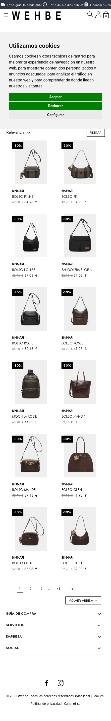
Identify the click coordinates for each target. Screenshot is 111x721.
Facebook (47, 683)
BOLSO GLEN (71, 490)
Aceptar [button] (55, 97)
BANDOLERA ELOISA (76, 270)
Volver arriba (83, 600)
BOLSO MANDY (73, 416)
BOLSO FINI (70, 196)
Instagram (60, 683)
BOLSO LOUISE (23, 270)
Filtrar (96, 132)
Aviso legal (83, 696)
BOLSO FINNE (22, 196)
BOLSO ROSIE (22, 343)
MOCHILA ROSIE (24, 416)
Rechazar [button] (55, 106)
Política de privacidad (46, 703)
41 (59, 588)
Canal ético (72, 703)
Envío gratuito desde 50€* (24, 5)
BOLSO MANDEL (24, 490)
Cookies (99, 696)
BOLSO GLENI (22, 563)
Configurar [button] (55, 115)
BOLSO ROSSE (72, 343)
